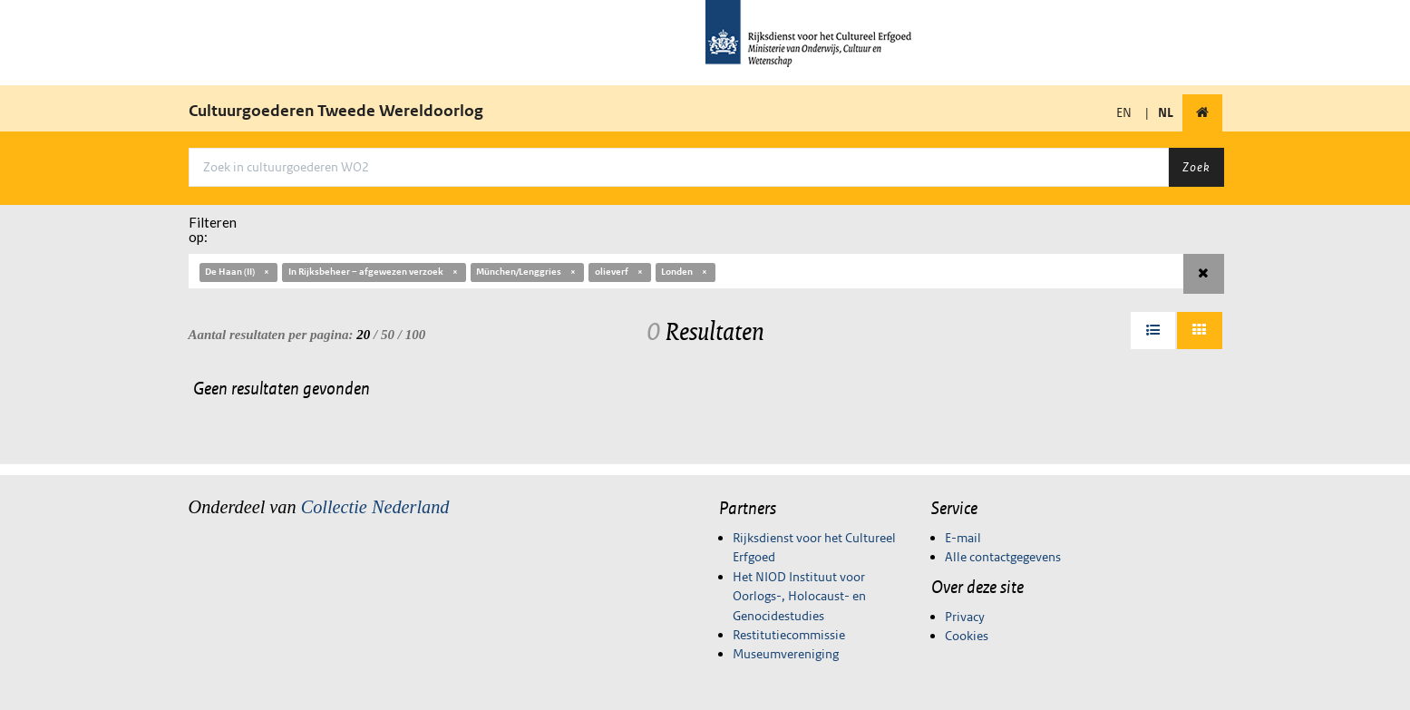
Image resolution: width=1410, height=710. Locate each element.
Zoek (1196, 167)
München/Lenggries (527, 271)
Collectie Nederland (375, 507)
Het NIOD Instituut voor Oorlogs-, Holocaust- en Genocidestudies (799, 596)
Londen (685, 271)
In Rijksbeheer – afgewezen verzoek (374, 271)
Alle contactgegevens (1003, 557)
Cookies (966, 635)
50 (387, 334)
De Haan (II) (238, 271)
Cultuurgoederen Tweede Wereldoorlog (336, 111)
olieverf (620, 271)
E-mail (963, 538)
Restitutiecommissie (789, 635)
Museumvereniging (786, 654)
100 (415, 334)
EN (1124, 112)
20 (363, 334)
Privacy (965, 616)
